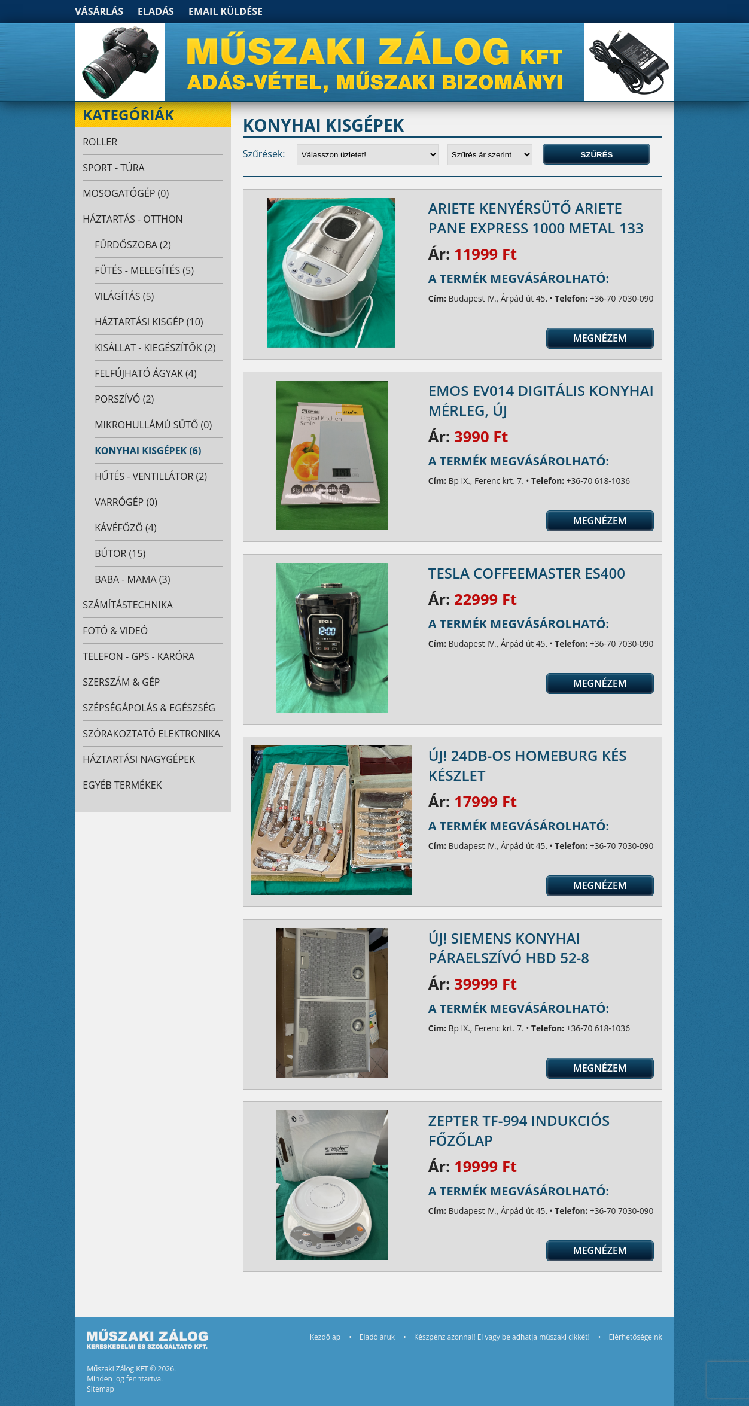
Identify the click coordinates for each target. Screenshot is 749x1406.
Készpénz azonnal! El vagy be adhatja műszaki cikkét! (502, 1337)
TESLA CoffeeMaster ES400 (526, 573)
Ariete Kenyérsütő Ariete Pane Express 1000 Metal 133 (536, 218)
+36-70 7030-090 (621, 298)
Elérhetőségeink (635, 1337)
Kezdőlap (325, 1337)
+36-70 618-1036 (598, 480)
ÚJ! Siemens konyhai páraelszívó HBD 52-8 (508, 947)
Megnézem (600, 338)
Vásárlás (99, 11)
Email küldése (225, 11)
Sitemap (100, 1389)
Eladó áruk (377, 1337)
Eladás (156, 11)
